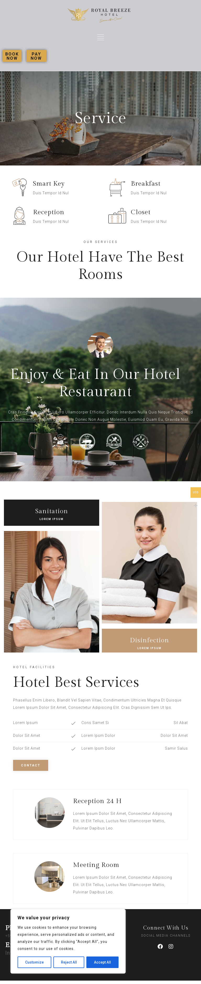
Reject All (69, 962)
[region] (68, 941)
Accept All (102, 962)
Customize (34, 962)
